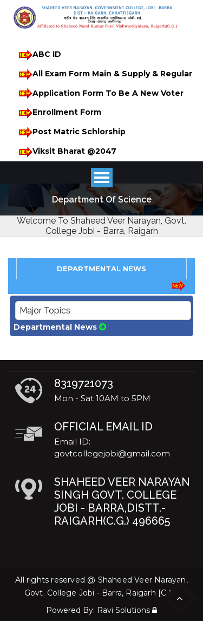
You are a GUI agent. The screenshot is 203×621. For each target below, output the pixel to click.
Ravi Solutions (123, 610)
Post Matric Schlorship (70, 132)
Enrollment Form (58, 113)
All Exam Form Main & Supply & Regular (103, 74)
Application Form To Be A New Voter (99, 93)
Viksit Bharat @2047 (65, 152)
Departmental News (60, 327)
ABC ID (38, 55)
